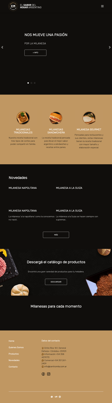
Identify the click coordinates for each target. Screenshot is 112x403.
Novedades (14, 360)
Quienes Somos (16, 347)
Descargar (56, 282)
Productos (14, 354)
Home (11, 341)
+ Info (35, 53)
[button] (2, 47)
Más (56, 235)
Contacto (13, 367)
